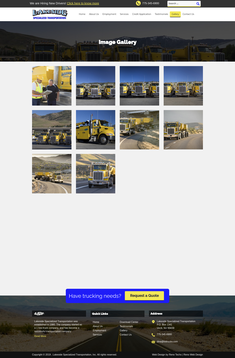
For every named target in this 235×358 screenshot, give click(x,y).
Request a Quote (144, 295)
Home (82, 14)
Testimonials (161, 14)
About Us (94, 14)
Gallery (175, 14)
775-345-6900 (164, 334)
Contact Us (188, 14)
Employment (109, 14)
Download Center (129, 322)
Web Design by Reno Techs (167, 354)
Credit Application (141, 14)
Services (124, 14)
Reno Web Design (193, 354)
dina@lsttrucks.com (167, 341)
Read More (40, 336)
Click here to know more (83, 3)
